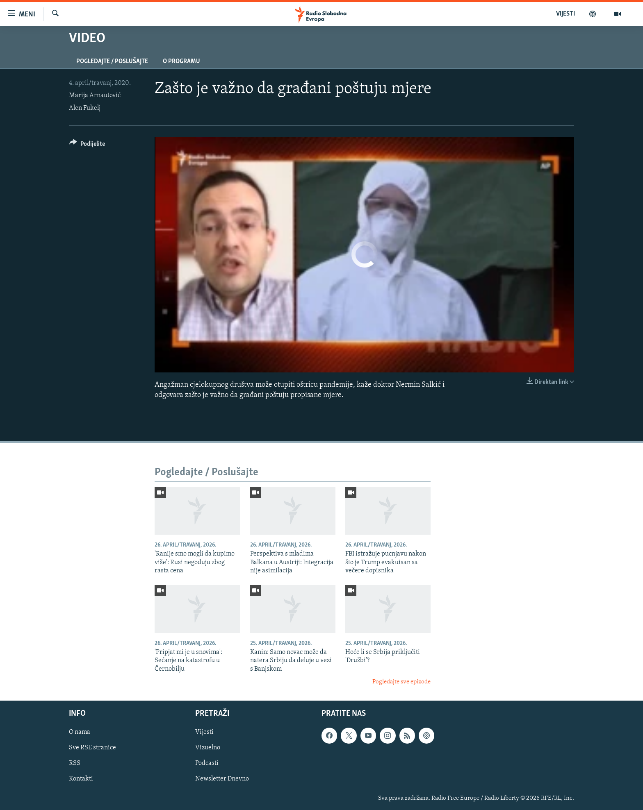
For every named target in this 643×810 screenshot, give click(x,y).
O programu (181, 61)
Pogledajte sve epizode (401, 682)
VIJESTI (565, 14)
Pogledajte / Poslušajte (112, 61)
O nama (79, 732)
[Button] (87, 145)
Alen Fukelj (84, 108)
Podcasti (207, 763)
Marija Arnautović (95, 95)
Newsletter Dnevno (222, 779)
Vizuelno (207, 747)
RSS (74, 763)
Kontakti (81, 779)
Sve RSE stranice (92, 747)
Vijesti (204, 732)
